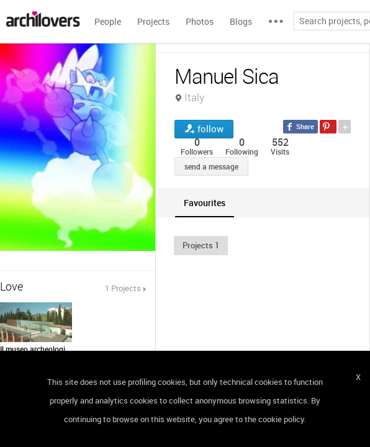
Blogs (241, 21)
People (107, 21)
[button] (201, 245)
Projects (153, 21)
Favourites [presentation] (204, 203)
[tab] (204, 202)
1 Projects (123, 288)
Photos (200, 21)
